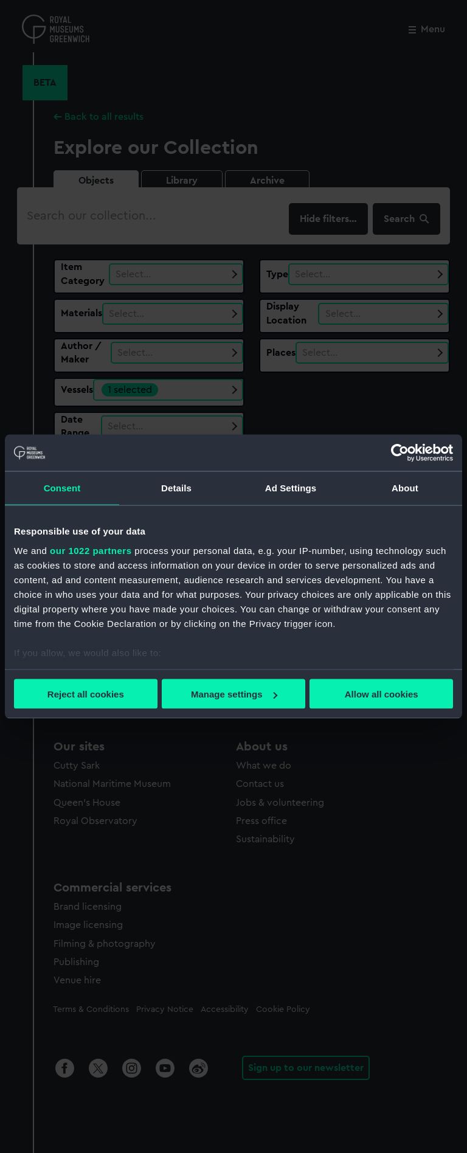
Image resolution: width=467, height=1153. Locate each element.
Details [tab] (176, 488)
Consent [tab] (62, 488)
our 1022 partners (90, 550)
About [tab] (405, 488)
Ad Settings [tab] (290, 488)
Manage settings (234, 694)
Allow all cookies (381, 694)
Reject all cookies (85, 694)
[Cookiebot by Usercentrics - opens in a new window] (400, 453)
